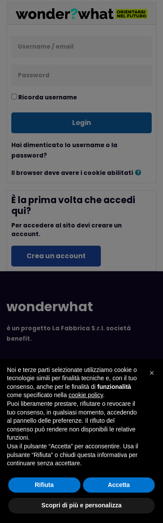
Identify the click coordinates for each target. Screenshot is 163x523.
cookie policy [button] (86, 394)
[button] (152, 373)
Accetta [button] (119, 484)
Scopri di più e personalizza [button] (81, 505)
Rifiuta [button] (44, 484)
